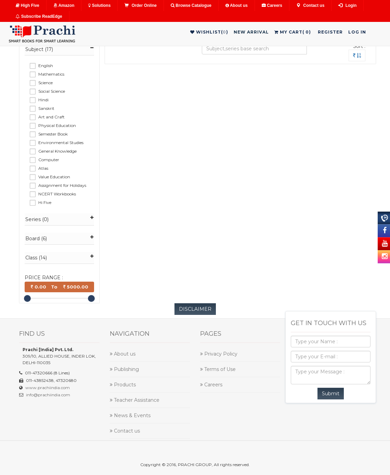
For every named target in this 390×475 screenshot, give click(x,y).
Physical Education (57, 125)
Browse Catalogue (191, 5)
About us (236, 5)
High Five (27, 5)
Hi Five (44, 202)
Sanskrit (46, 108)
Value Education (54, 176)
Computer (48, 159)
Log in (357, 32)
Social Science (51, 91)
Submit (330, 393)
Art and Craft (51, 116)
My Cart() (292, 32)
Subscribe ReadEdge (39, 16)
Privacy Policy (218, 354)
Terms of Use (218, 369)
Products (123, 385)
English (45, 65)
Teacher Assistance (134, 400)
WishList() (209, 32)
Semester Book (53, 134)
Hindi (43, 99)
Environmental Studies (60, 142)
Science (45, 82)
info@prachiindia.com (48, 394)
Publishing (124, 369)
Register (330, 32)
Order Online (141, 5)
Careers (272, 5)
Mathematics (51, 74)
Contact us (310, 5)
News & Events (130, 415)
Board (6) (59, 238)
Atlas (43, 168)
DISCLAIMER (195, 309)
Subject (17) (59, 49)
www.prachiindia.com (47, 387)
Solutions (99, 5)
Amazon (64, 5)
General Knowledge (57, 151)
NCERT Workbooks (57, 193)
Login (347, 5)
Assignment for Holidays (62, 185)
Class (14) (59, 257)
